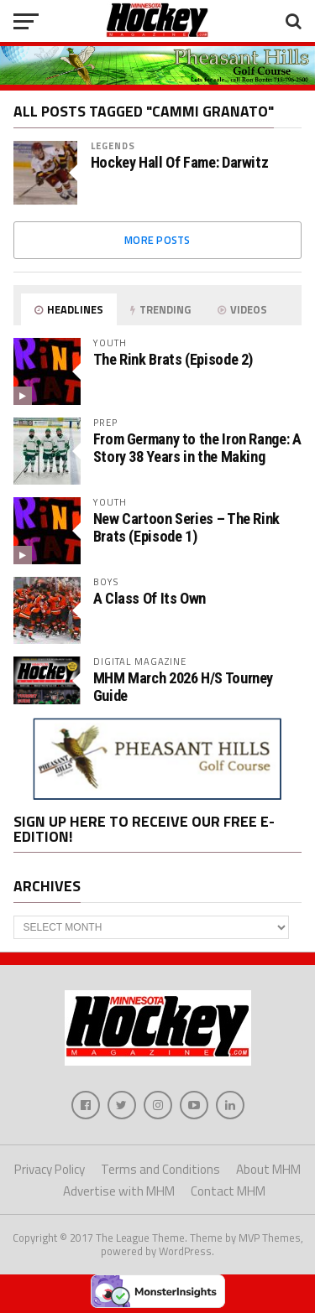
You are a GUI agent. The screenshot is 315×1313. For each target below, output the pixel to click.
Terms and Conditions (160, 1169)
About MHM (268, 1169)
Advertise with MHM (119, 1191)
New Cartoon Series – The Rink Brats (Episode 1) (186, 527)
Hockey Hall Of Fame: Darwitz (180, 162)
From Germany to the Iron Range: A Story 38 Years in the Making (197, 447)
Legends (113, 145)
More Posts (157, 239)
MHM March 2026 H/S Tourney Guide (183, 686)
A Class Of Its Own (149, 598)
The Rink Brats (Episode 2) (173, 359)
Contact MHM (228, 1191)
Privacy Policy (49, 1169)
